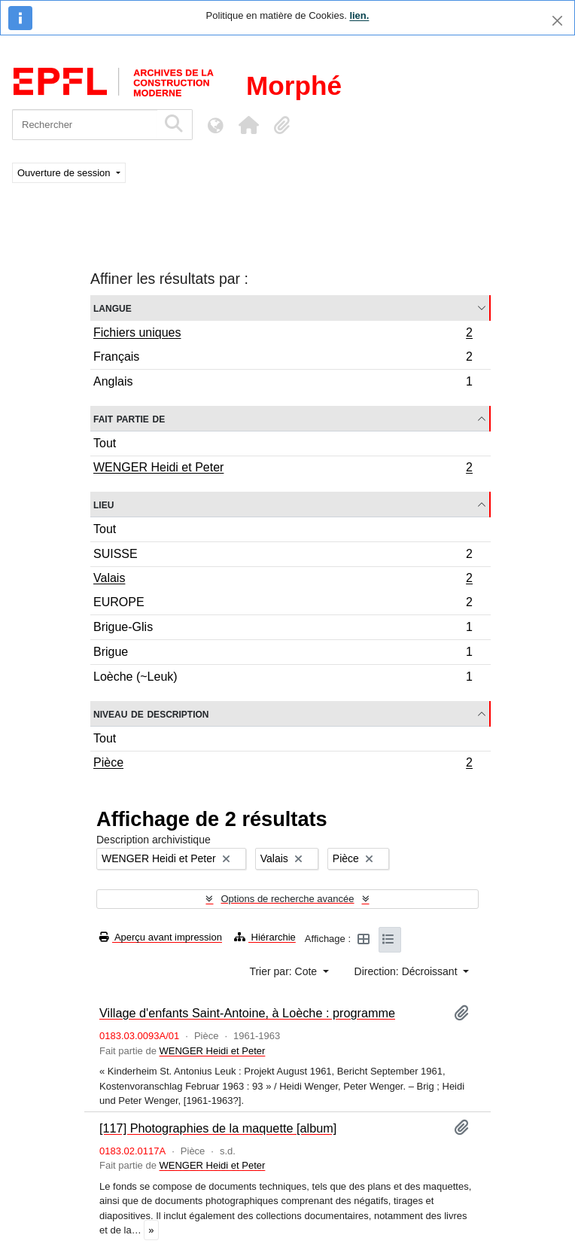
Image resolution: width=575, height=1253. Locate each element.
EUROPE (283, 604)
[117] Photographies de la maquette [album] (217, 1128)
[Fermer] (557, 21)
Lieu (103, 504)
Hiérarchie (265, 937)
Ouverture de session (65, 172)
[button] (248, 125)
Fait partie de (129, 418)
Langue (112, 307)
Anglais (283, 383)
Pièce (283, 764)
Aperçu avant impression (160, 937)
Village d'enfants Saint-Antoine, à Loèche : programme (247, 1013)
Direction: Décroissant (407, 971)
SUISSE (283, 556)
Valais (283, 579)
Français (283, 359)
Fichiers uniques (283, 334)
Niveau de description (150, 713)
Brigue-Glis (283, 629)
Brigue (283, 654)
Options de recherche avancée (287, 898)
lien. (359, 15)
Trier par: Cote (284, 971)
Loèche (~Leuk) (283, 678)
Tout (104, 443)
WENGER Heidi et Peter (283, 469)
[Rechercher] (84, 124)
